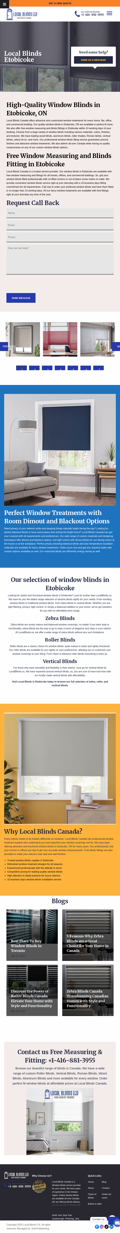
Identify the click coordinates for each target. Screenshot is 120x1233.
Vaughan (56, 1222)
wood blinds (45, 136)
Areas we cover (106, 1196)
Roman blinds (94, 136)
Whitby (55, 1228)
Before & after (95, 1204)
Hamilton (70, 1228)
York (77, 1218)
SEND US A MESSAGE (93, 60)
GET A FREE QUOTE (60, 3)
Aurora (76, 1225)
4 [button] (60, 369)
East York (67, 1215)
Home (91, 1182)
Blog (104, 1182)
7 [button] (99, 369)
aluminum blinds (62, 136)
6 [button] (86, 369)
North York (57, 1215)
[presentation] (29, 283)
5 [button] (73, 369)
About (91, 1188)
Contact (106, 1188)
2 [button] (35, 369)
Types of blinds (92, 1196)
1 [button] (22, 369)
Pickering (69, 1218)
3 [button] (48, 369)
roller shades (79, 136)
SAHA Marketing (40, 1228)
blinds (24, 139)
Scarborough (58, 1218)
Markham (56, 1225)
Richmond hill (67, 1222)
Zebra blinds (17, 624)
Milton (62, 1228)
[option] (23, 339)
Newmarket (67, 1225)
